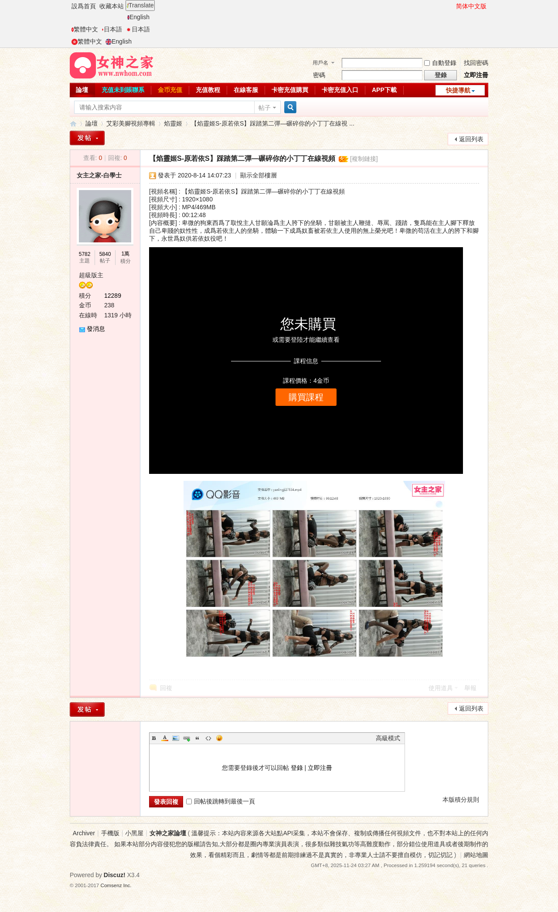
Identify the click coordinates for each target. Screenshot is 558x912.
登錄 (297, 767)
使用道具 (441, 687)
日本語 (112, 29)
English (138, 17)
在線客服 (246, 89)
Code (208, 738)
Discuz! (115, 874)
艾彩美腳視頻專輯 (130, 123)
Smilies (219, 738)
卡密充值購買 (290, 89)
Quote (197, 738)
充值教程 (208, 89)
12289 (112, 295)
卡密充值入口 (340, 89)
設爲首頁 (83, 6)
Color (164, 738)
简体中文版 (471, 6)
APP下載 (384, 89)
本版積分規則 (460, 799)
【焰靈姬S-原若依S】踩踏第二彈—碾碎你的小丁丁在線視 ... (272, 123)
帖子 (265, 107)
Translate (140, 5)
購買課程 (306, 397)
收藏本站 (111, 6)
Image (175, 738)
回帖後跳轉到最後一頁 (220, 801)
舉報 (470, 687)
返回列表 (471, 139)
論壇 (82, 89)
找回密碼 (476, 62)
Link (186, 738)
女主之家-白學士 (99, 175)
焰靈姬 (173, 123)
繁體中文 (84, 29)
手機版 (110, 833)
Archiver (84, 833)
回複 (166, 687)
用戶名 (320, 63)
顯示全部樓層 (258, 175)
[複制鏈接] (364, 158)
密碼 (319, 74)
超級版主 (91, 275)
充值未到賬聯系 (123, 89)
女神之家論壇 (73, 123)
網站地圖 (476, 854)
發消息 (96, 328)
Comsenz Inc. (116, 885)
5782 (85, 254)
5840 (105, 254)
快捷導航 (458, 90)
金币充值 (170, 89)
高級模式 (388, 738)
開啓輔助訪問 (452, 6)
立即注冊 (476, 74)
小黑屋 (134, 833)
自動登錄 (440, 62)
